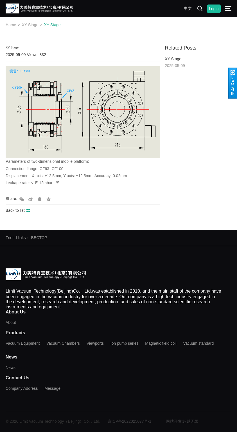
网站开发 (174, 421)
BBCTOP (39, 237)
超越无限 (190, 421)
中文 (188, 8)
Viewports (95, 343)
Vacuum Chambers (63, 343)
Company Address (22, 388)
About (11, 322)
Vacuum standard (198, 343)
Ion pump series (124, 343)
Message (52, 388)
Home (11, 25)
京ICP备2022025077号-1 (130, 421)
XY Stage (30, 25)
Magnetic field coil (160, 343)
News (10, 367)
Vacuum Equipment (23, 343)
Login (213, 8)
